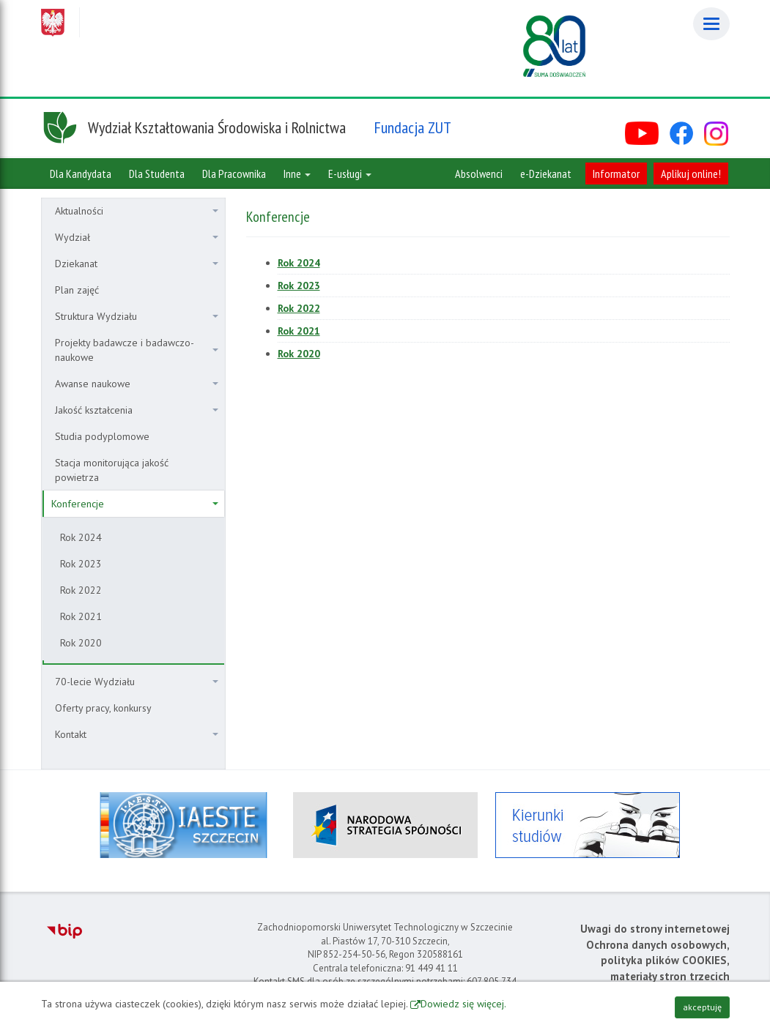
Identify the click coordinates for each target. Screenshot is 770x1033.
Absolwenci (479, 173)
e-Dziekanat (545, 173)
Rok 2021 (81, 616)
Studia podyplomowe (102, 436)
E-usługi (349, 173)
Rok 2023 (81, 563)
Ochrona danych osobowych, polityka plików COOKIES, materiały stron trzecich (658, 960)
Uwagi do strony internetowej (655, 929)
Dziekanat (136, 263)
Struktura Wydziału (136, 316)
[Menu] (711, 23)
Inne (297, 173)
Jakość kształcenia (136, 410)
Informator (616, 173)
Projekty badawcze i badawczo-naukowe (136, 350)
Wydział (136, 237)
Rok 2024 (81, 537)
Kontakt (136, 734)
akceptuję (702, 1007)
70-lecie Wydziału (136, 681)
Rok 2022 (81, 590)
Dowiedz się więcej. (463, 1003)
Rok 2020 (81, 642)
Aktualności (136, 210)
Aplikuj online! (691, 173)
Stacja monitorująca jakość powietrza (112, 470)
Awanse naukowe (136, 383)
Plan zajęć (77, 290)
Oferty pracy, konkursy (103, 708)
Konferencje (134, 503)
